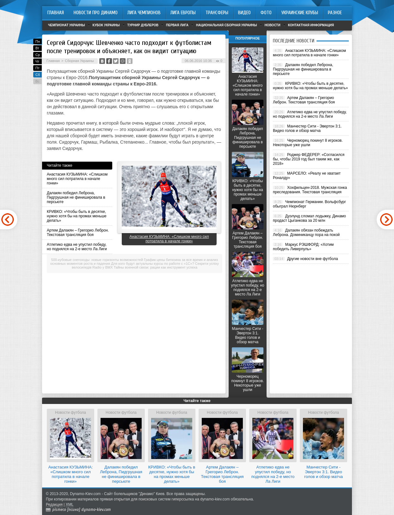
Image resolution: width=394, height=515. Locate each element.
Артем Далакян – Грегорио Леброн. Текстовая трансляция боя (78, 232)
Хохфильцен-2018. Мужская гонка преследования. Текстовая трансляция (310, 189)
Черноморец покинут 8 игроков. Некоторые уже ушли (247, 383)
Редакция (54, 504)
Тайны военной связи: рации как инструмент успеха (156, 267)
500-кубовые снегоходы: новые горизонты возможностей (97, 260)
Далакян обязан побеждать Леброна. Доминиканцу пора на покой (306, 232)
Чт (37, 61)
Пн (37, 41)
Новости (272, 25)
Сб (37, 75)
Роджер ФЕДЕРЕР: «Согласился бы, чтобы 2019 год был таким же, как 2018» (308, 159)
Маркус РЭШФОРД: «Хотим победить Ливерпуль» (303, 246)
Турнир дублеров (143, 25)
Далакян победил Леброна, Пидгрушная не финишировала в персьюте (76, 197)
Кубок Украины (106, 25)
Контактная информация (311, 25)
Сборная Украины (79, 61)
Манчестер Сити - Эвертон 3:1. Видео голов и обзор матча (247, 335)
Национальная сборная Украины (226, 25)
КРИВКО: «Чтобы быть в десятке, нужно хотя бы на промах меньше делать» (77, 216)
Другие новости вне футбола (312, 259)
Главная (53, 61)
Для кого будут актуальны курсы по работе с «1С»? (152, 263)
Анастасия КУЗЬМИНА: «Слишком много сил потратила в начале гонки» (77, 178)
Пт (37, 68)
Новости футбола (70, 412)
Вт (37, 48)
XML (70, 504)
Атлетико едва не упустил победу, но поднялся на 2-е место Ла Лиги (77, 246)
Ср (37, 55)
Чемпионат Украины (66, 25)
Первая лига (177, 25)
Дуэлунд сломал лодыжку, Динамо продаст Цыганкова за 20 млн (309, 218)
